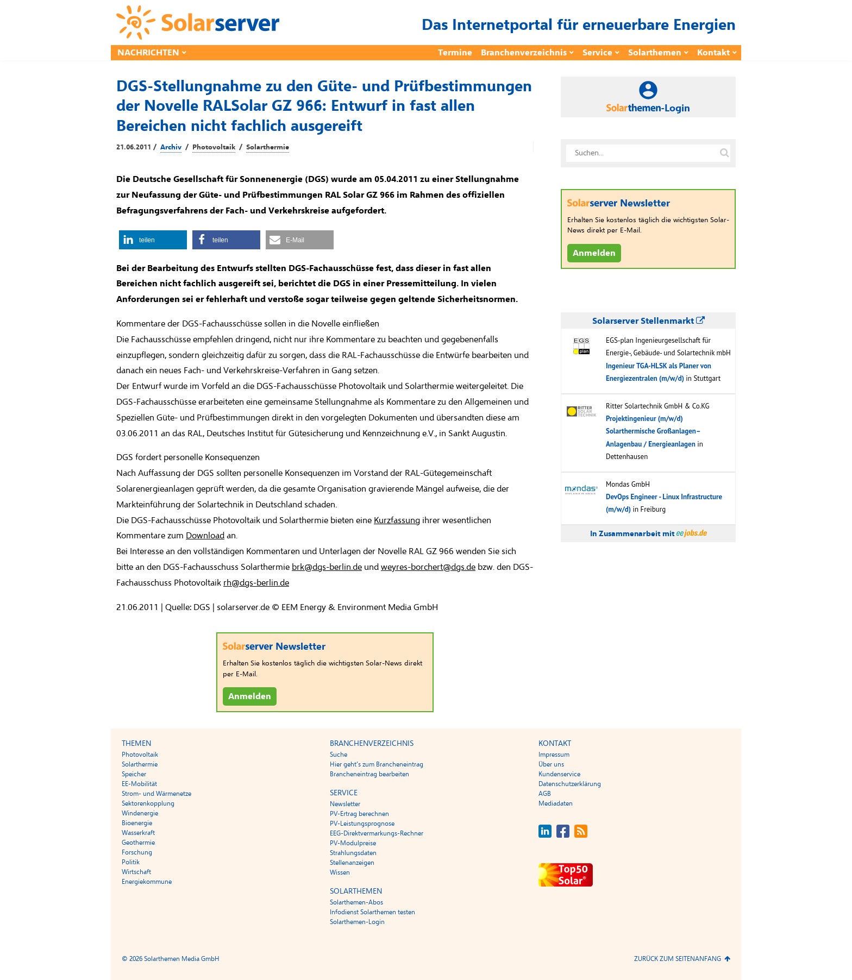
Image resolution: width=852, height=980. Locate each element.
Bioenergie (137, 823)
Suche (338, 754)
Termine (455, 53)
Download (205, 535)
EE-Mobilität (139, 784)
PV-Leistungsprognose (362, 823)
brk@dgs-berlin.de (327, 567)
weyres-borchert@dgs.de (428, 567)
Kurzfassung (397, 520)
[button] (153, 239)
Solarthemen (654, 53)
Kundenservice (559, 774)
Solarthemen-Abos (356, 902)
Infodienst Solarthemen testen (372, 912)
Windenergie (140, 813)
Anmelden (249, 696)
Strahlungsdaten (353, 853)
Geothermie (138, 842)
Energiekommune (147, 881)
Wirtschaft (136, 872)
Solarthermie (267, 147)
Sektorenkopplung (148, 803)
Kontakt (713, 53)
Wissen (340, 872)
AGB (544, 793)
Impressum (553, 754)
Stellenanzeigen (352, 862)
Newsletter (345, 804)
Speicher (134, 774)
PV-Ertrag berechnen (359, 813)
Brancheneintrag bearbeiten (369, 774)
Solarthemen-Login (357, 922)
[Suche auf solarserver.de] (724, 153)
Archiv (170, 147)
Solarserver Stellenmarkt (648, 321)
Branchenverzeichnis (524, 53)
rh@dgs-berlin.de (256, 582)
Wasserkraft (138, 832)
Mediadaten (555, 803)
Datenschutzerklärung (569, 784)
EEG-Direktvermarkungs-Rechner (376, 833)
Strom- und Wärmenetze (156, 793)
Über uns (551, 764)
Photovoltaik (213, 147)
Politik (131, 862)
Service (597, 53)
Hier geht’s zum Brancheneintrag (376, 764)
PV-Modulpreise (353, 843)
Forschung (137, 852)
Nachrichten (148, 53)
